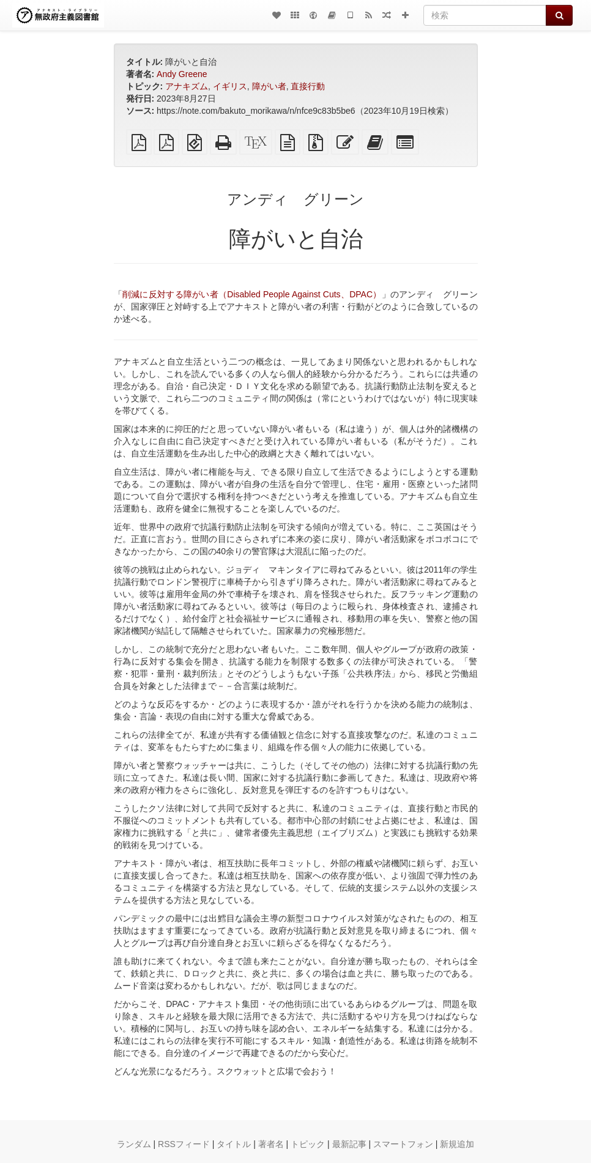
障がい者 (269, 86)
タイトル (234, 1144)
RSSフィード (184, 1144)
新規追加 (457, 1144)
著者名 (271, 1144)
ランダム (134, 1144)
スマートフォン (403, 1144)
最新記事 (349, 1144)
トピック (308, 1144)
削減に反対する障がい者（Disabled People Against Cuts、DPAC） (252, 294)
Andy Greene (182, 74)
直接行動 (308, 86)
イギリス (230, 86)
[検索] (484, 15)
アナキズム (186, 86)
